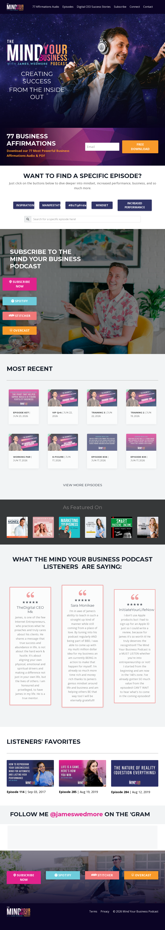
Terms (93, 911)
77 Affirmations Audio (45, 7)
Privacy (105, 911)
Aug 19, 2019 (89, 792)
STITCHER (19, 316)
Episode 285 (68, 792)
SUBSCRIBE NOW (19, 284)
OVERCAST (20, 330)
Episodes (67, 7)
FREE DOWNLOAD (140, 146)
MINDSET (102, 205)
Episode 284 (120, 792)
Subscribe (120, 7)
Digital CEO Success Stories (94, 7)
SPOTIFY (19, 301)
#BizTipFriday (77, 205)
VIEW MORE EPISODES (82, 485)
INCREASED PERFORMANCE (135, 205)
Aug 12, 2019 (141, 792)
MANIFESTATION (51, 205)
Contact (148, 7)
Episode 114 (16, 792)
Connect (135, 7)
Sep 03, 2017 (37, 792)
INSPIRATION (25, 205)
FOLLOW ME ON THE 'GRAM (80, 814)
